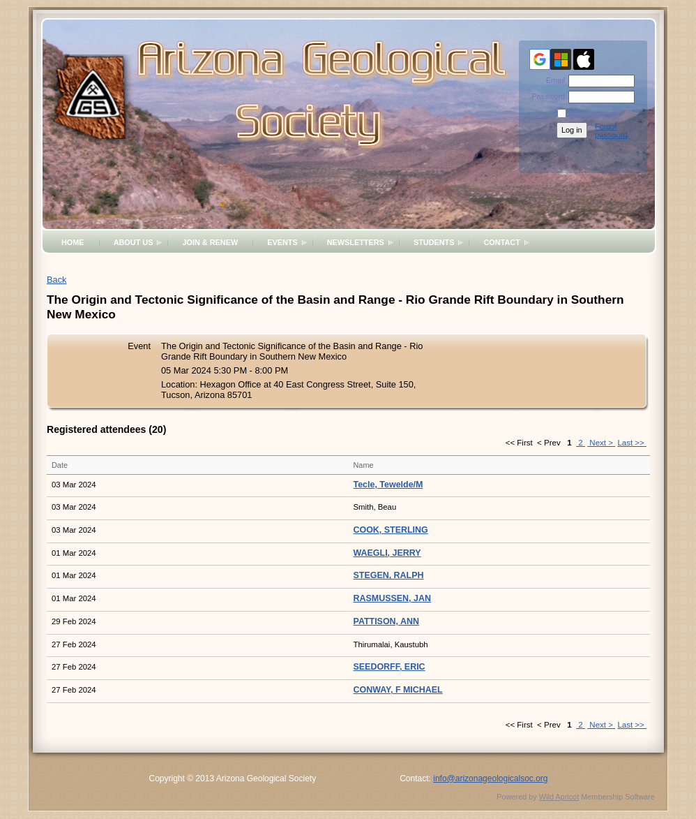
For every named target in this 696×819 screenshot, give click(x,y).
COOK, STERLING (391, 530)
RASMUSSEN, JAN (392, 598)
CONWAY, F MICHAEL (398, 690)
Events (282, 242)
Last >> (631, 442)
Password (546, 96)
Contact (501, 242)
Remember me (593, 114)
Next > (601, 442)
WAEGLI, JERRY (387, 553)
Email (553, 80)
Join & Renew (210, 242)
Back (56, 279)
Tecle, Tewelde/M (388, 484)
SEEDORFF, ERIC (389, 667)
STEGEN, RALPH (389, 575)
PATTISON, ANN (387, 621)
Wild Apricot (559, 796)
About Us (133, 242)
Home (72, 242)
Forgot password (611, 130)
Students (434, 242)
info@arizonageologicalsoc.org (490, 778)
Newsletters (355, 242)
